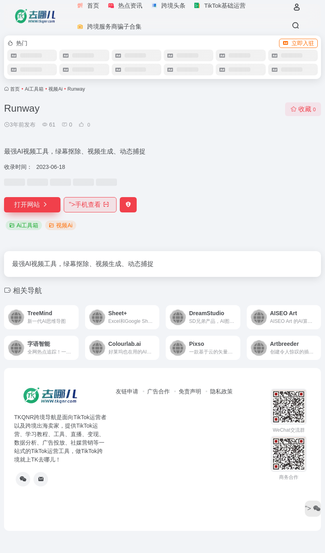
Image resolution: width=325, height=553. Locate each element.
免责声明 (190, 391)
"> (90, 204)
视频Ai (55, 89)
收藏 (303, 109)
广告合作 (158, 391)
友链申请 (127, 391)
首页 (15, 89)
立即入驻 (298, 43)
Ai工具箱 (34, 89)
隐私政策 (221, 391)
